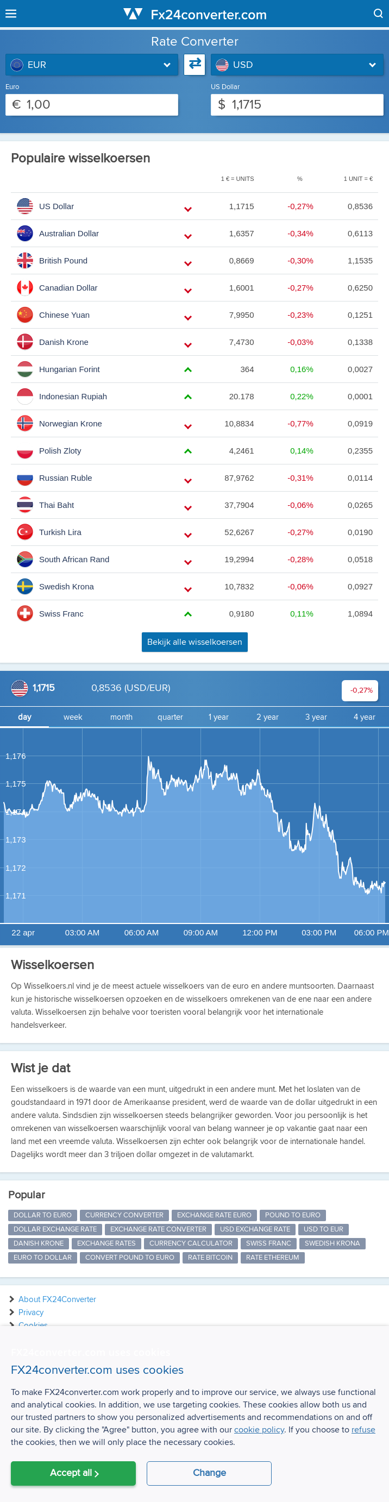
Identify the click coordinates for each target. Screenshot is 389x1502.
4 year (364, 717)
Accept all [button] (71, 1473)
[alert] (194, 1414)
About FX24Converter (57, 1300)
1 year (219, 717)
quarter (170, 717)
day (24, 717)
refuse (363, 1429)
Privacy (30, 1313)
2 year (267, 717)
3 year (316, 717)
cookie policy (259, 1429)
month (121, 717)
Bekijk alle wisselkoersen (194, 642)
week (73, 717)
